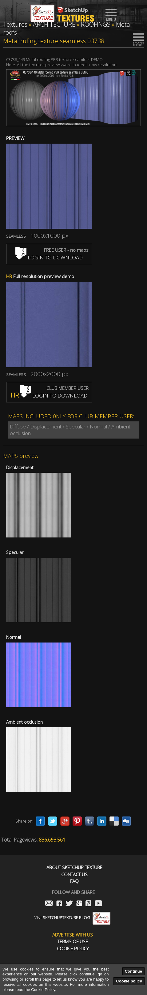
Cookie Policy (73, 949)
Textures (15, 24)
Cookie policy (129, 981)
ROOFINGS (95, 24)
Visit (72, 917)
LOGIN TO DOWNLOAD (49, 257)
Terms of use (73, 941)
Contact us (74, 874)
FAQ (74, 881)
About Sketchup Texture (74, 867)
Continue (133, 971)
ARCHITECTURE (54, 24)
